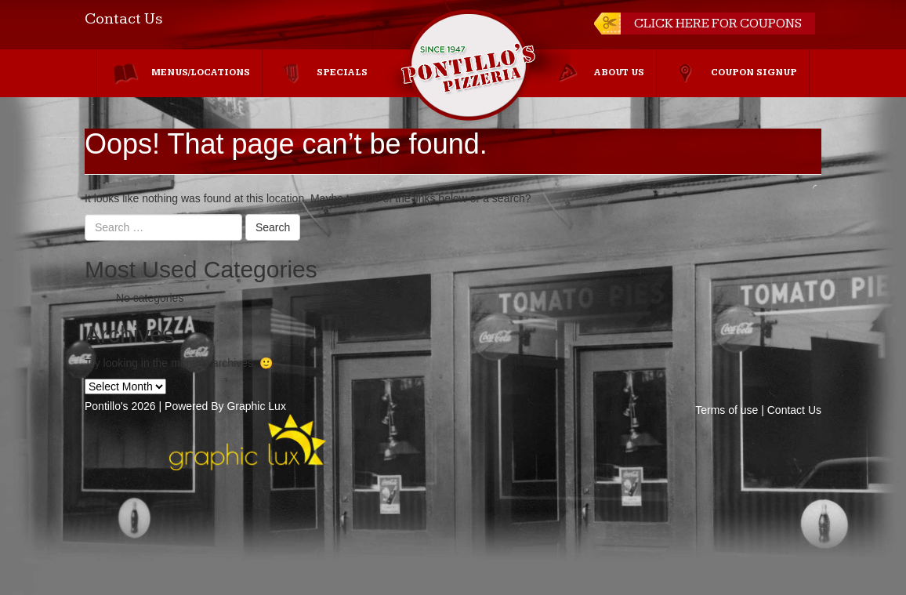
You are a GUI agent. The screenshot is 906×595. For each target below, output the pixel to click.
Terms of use (726, 410)
